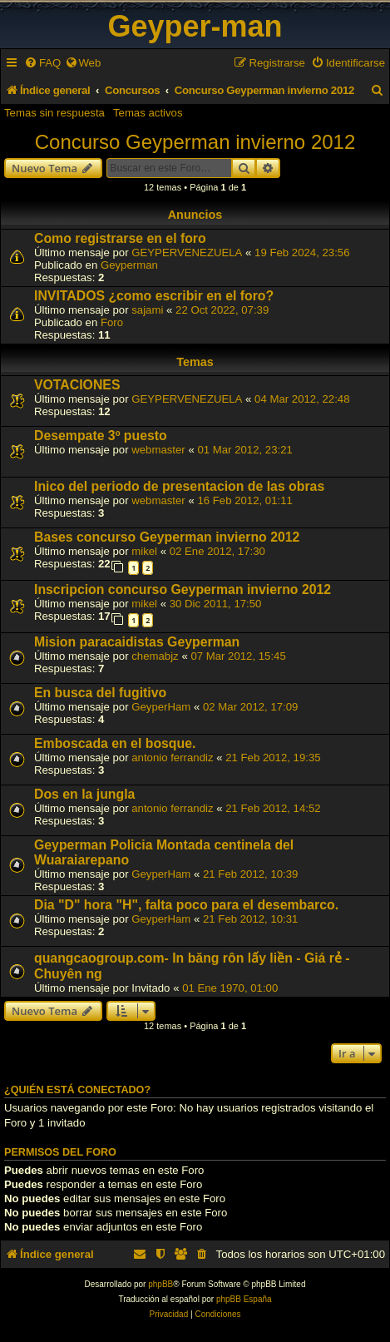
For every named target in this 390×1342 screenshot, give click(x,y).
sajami (147, 310)
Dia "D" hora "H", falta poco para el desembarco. (186, 905)
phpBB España (244, 1299)
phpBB (160, 1284)
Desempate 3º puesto (100, 435)
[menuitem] (42, 63)
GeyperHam (160, 707)
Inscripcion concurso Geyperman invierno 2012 (182, 589)
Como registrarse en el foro (120, 238)
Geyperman (129, 265)
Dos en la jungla (84, 794)
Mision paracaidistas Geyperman (136, 642)
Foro (112, 322)
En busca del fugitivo (100, 693)
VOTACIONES (77, 385)
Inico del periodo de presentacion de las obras (179, 486)
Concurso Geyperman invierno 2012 (195, 142)
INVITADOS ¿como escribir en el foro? (154, 296)
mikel (144, 551)
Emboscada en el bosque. (114, 743)
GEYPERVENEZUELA (186, 252)
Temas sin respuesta (54, 112)
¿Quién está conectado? (77, 1090)
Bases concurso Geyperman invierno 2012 (166, 537)
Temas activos (148, 112)
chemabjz (154, 656)
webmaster (158, 449)
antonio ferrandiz (172, 757)
